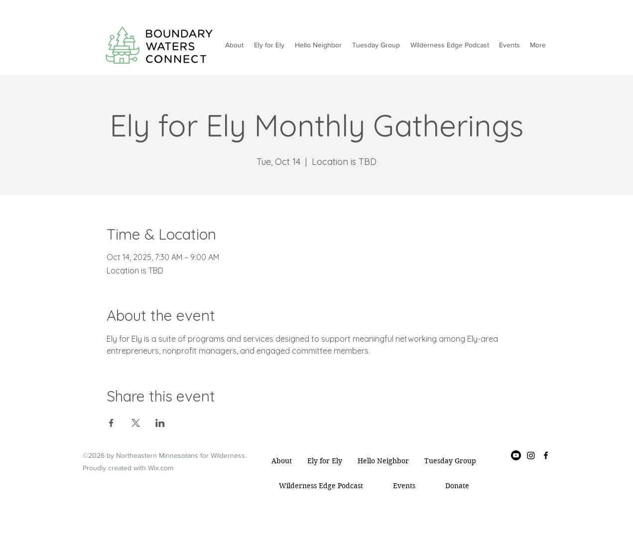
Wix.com (160, 468)
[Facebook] (546, 455)
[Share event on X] (135, 423)
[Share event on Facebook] (111, 423)
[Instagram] (531, 455)
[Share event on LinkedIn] (160, 423)
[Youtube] (516, 455)
